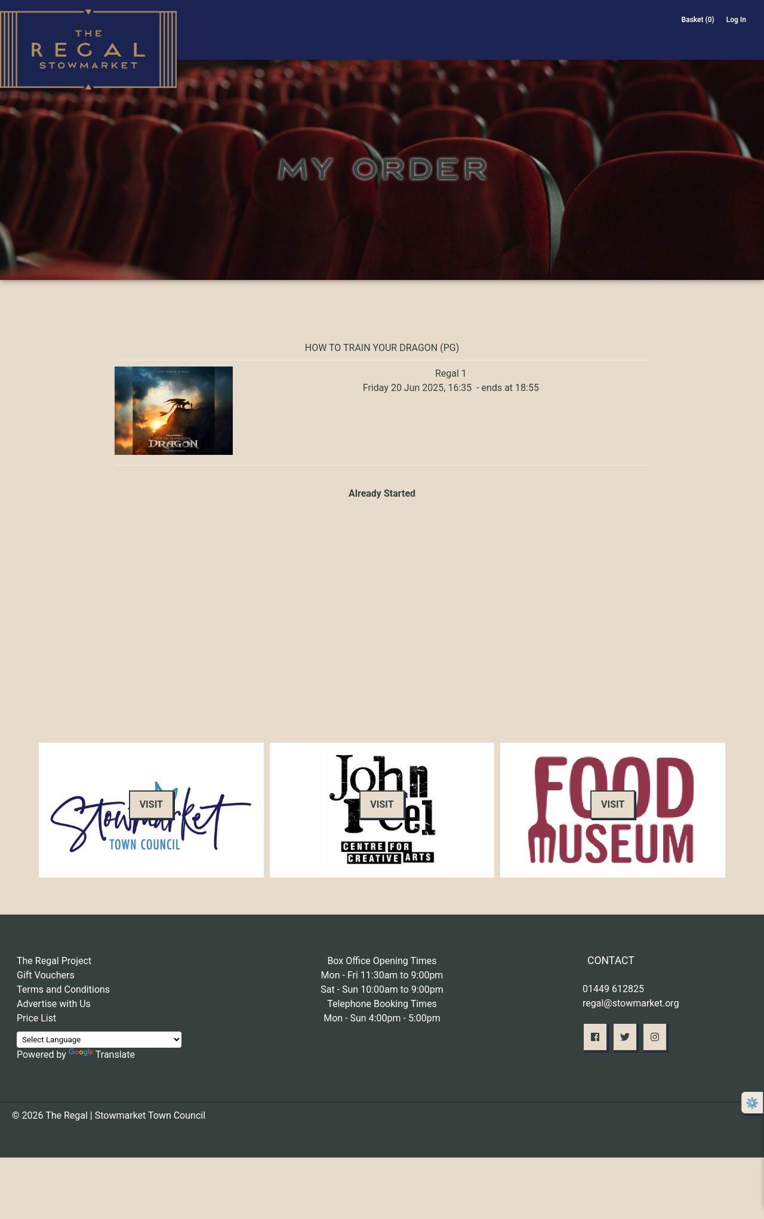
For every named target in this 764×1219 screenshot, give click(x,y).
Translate (102, 1054)
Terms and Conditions (63, 989)
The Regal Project (54, 960)
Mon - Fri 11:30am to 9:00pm (382, 975)
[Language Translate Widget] (99, 1040)
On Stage (373, 40)
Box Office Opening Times (381, 960)
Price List (36, 1018)
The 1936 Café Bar (713, 40)
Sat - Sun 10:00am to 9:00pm (382, 989)
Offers (645, 40)
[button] (595, 1037)
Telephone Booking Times (382, 1003)
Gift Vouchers (46, 975)
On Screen (443, 40)
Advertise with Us (54, 1003)
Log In (736, 20)
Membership (588, 40)
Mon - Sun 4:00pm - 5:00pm (382, 1018)
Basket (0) (698, 20)
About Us (514, 40)
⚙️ (752, 1103)
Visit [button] (151, 804)
